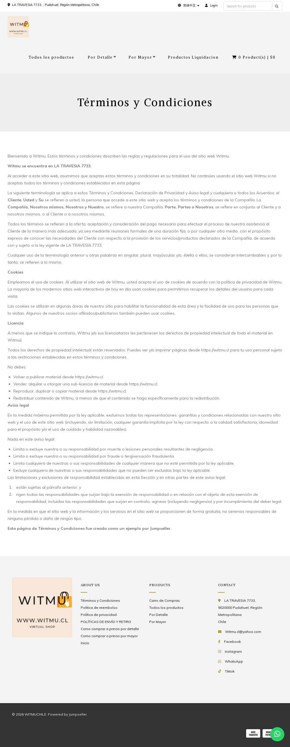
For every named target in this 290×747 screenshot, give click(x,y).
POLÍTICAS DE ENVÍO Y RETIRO (106, 622)
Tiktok (229, 671)
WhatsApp (234, 661)
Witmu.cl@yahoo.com (243, 631)
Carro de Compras (164, 600)
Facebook (232, 641)
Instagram (233, 651)
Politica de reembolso (99, 607)
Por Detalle (100, 57)
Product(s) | (254, 57)
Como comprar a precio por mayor (109, 636)
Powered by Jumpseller (67, 714)
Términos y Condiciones (100, 600)
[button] (188, 5)
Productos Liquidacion (193, 57)
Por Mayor (140, 57)
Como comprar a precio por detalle (110, 629)
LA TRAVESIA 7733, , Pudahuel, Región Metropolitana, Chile (55, 5)
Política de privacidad (99, 614)
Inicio (85, 643)
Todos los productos (51, 57)
